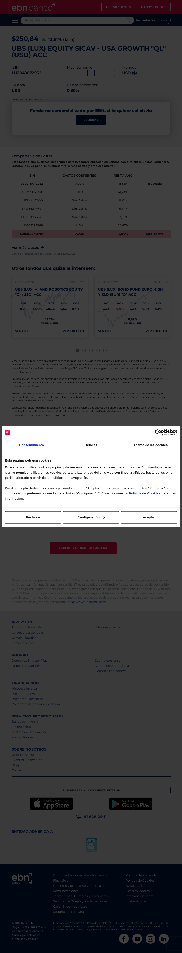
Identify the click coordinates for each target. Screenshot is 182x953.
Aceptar (149, 517)
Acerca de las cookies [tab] (150, 445)
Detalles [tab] (91, 445)
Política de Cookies (145, 493)
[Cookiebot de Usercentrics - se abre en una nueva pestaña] (158, 432)
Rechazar (33, 517)
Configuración (91, 517)
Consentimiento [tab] (31, 445)
